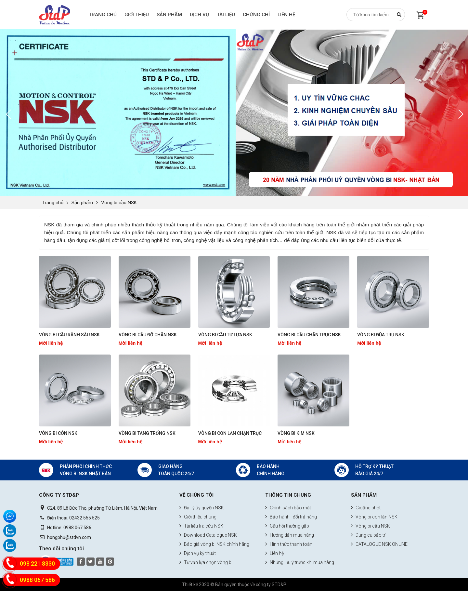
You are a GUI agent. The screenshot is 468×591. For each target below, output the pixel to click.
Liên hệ (286, 15)
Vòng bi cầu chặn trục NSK (309, 334)
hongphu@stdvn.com (69, 537)
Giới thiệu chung (197, 516)
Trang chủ (103, 15)
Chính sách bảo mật (288, 507)
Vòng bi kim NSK (296, 433)
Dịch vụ (199, 15)
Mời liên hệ (51, 343)
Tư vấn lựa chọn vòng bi (205, 562)
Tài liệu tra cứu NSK (201, 526)
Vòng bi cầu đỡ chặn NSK (148, 334)
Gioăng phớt (366, 507)
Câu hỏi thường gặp (287, 526)
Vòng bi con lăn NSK (374, 516)
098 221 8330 (37, 563)
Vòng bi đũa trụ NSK (380, 334)
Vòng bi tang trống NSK (147, 433)
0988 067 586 (77, 527)
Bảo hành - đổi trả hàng (291, 516)
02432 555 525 (84, 517)
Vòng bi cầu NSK (119, 203)
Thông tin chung (288, 495)
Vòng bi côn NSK (58, 433)
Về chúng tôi (196, 495)
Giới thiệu (136, 15)
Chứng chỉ (256, 15)
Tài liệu (226, 15)
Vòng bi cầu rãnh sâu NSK (69, 334)
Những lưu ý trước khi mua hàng (299, 562)
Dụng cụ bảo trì (368, 535)
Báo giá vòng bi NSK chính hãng (214, 544)
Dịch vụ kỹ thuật (197, 553)
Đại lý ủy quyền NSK (201, 507)
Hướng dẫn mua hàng (289, 535)
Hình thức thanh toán (288, 544)
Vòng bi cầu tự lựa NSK (225, 334)
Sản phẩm (169, 15)
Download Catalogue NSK (208, 535)
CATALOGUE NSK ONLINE (379, 544)
